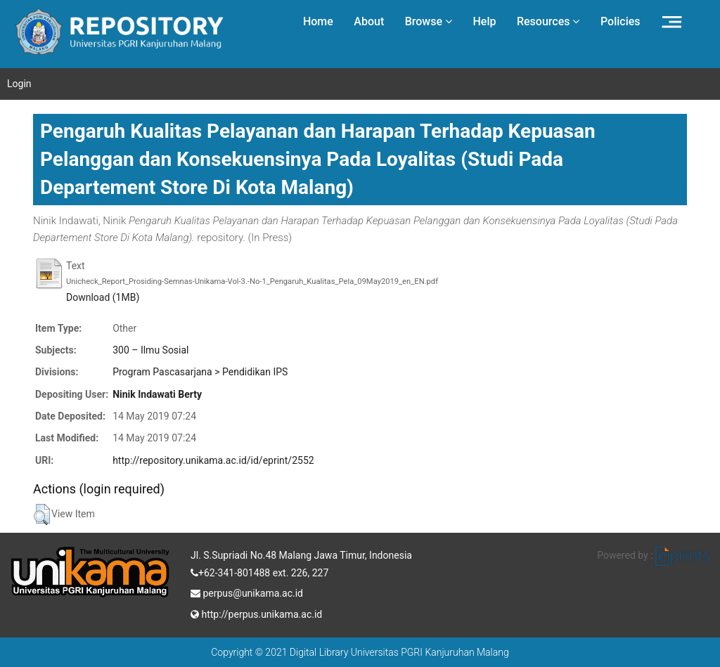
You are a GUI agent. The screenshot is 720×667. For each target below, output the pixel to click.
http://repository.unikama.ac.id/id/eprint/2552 (213, 460)
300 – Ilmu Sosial (150, 350)
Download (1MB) (102, 297)
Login (19, 83)
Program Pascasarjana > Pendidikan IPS (200, 371)
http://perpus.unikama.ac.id (256, 613)
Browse (428, 21)
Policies (620, 21)
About (369, 21)
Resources (548, 21)
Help (484, 21)
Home (318, 21)
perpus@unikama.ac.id (247, 592)
